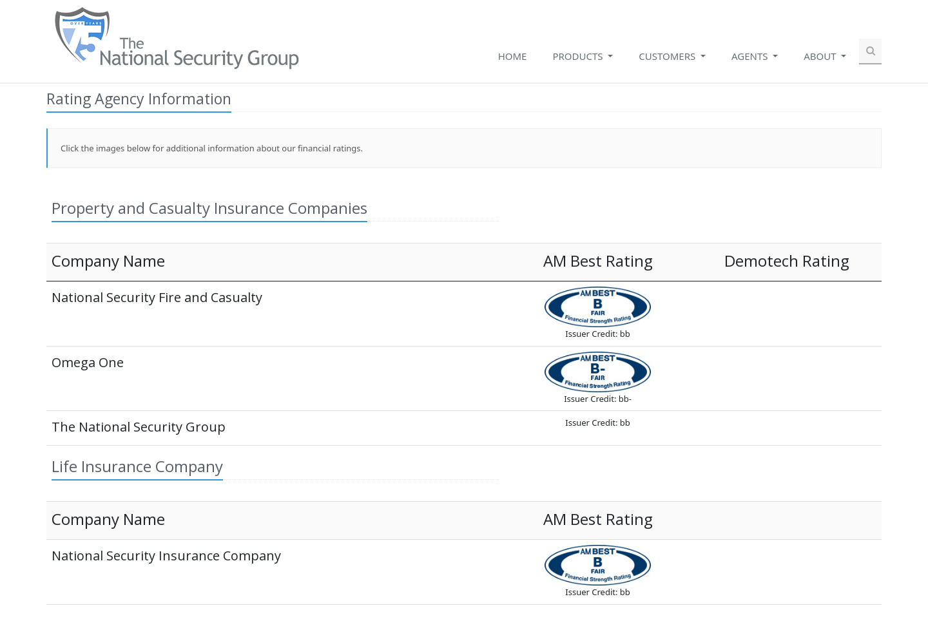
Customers (668, 56)
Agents (750, 56)
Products (578, 56)
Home (512, 56)
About (821, 56)
